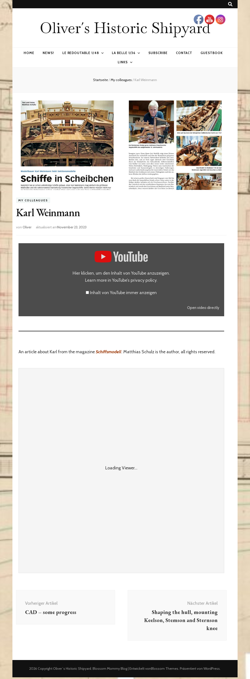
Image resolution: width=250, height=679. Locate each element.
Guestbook (212, 53)
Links (123, 62)
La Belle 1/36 (123, 53)
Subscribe (158, 53)
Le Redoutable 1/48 (80, 53)
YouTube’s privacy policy (134, 280)
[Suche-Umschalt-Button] (230, 4)
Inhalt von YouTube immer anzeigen (123, 292)
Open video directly (203, 307)
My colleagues (33, 200)
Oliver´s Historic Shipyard (125, 27)
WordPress (211, 670)
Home (29, 53)
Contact (184, 53)
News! (48, 53)
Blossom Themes (164, 670)
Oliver (27, 227)
